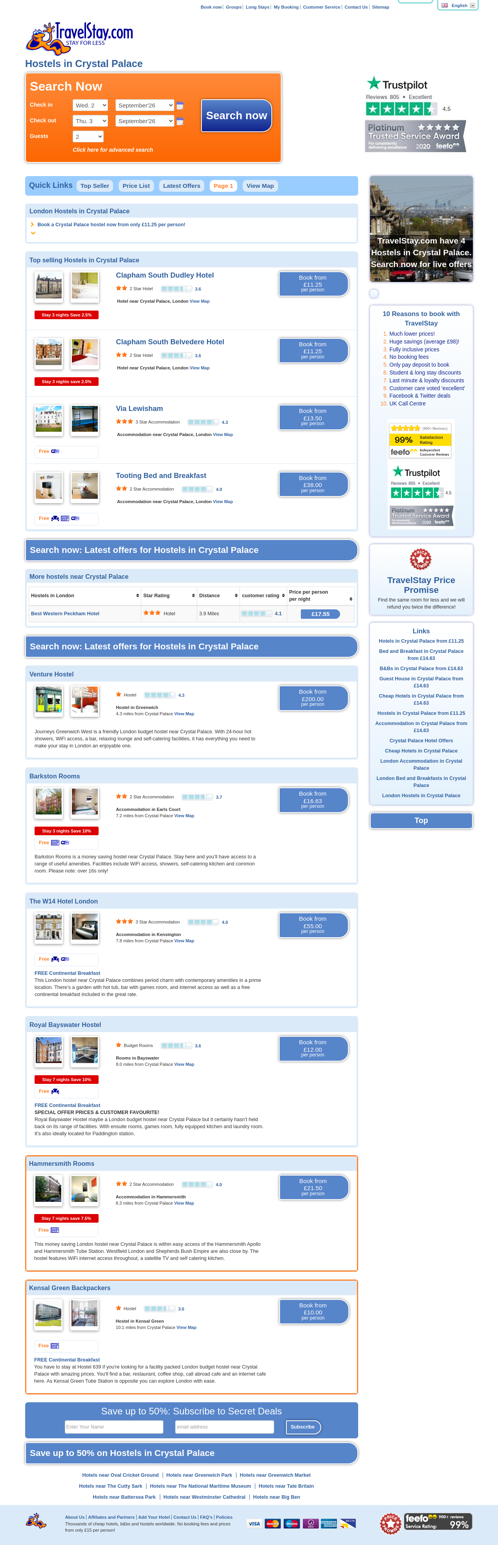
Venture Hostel (51, 674)
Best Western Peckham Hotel (65, 613)
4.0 (219, 489)
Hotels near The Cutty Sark (110, 1486)
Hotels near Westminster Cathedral (204, 1497)
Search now (236, 115)
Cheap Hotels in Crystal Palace (421, 751)
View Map (260, 185)
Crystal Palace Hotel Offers (421, 740)
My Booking (286, 7)
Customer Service (321, 7)
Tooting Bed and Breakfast (161, 476)
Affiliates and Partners (111, 1517)
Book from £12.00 (313, 1048)
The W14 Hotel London (63, 901)
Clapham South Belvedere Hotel (170, 342)
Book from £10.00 (313, 1311)
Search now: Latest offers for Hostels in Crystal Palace (144, 550)
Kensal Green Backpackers (70, 1287)
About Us (75, 1517)
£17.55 (320, 614)
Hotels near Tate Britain (286, 1486)
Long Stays (257, 7)
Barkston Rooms (54, 776)
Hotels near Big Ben (276, 1497)
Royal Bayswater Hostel (65, 1024)
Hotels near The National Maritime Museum (200, 1486)
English (454, 5)
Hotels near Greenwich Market (275, 1475)
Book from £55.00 (313, 925)
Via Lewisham (139, 409)
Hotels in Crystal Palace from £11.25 (421, 641)
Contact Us (356, 7)
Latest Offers (181, 185)
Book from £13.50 (313, 417)
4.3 (225, 422)
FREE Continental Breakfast (67, 973)
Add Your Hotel (154, 1517)
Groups (234, 7)
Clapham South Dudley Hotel (165, 275)
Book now (211, 7)
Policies (224, 1517)
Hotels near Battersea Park (124, 1497)
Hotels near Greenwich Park (199, 1475)
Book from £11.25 (313, 284)
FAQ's (206, 1517)
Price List (136, 185)
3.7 (219, 797)
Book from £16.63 (313, 800)
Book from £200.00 (313, 698)
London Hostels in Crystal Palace (421, 795)
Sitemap (380, 7)
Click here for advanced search (113, 150)
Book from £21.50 (313, 1187)
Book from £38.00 (313, 484)
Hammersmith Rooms (61, 1163)
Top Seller (95, 185)
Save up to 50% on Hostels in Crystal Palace (122, 1453)
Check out (43, 120)
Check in (41, 105)
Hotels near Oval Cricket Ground (120, 1475)
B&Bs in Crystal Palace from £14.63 (421, 668)
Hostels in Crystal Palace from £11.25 (421, 713)
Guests (39, 136)
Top (421, 820)
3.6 (198, 289)
